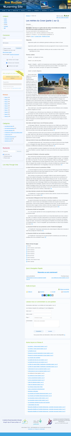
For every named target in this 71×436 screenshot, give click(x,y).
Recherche (45, 10)
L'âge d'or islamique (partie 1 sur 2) (36, 382)
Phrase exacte (6, 157)
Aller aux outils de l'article (62, 17)
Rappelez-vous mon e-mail (9, 50)
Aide (9, 10)
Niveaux (30, 10)
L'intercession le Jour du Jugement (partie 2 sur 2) (39, 371)
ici (64, 334)
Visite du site (15, 10)
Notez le (29, 291)
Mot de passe (5, 42)
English (5, 18)
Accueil (3, 10)
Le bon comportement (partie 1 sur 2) (36, 377)
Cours (32, 36)
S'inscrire (23, 10)
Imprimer (41, 291)
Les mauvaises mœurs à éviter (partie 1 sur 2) (38, 398)
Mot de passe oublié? (7, 52)
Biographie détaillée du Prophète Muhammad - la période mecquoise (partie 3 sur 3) (46, 411)
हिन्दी (4, 28)
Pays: (28, 317)
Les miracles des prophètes (34, 357)
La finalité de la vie (32, 350)
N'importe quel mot (7, 156)
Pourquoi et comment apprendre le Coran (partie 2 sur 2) (40, 355)
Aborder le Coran (46, 36)
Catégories (37, 10)
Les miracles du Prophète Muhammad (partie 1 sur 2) (40, 393)
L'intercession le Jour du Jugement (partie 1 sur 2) (39, 368)
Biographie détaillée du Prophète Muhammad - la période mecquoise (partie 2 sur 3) (46, 409)
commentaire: (29, 321)
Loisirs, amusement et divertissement (36, 389)
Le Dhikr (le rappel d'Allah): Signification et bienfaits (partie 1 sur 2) (43, 364)
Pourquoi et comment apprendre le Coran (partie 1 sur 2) (40, 353)
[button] (3, 97)
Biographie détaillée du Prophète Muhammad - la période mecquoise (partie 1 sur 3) (46, 407)
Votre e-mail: (29, 314)
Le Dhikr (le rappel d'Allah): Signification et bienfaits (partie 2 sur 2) (43, 366)
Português (6, 26)
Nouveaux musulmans (13, 5)
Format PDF (65, 291)
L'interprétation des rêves (33, 404)
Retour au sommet (63, 289)
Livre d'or (52, 10)
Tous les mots (6, 154)
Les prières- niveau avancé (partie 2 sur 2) (37, 348)
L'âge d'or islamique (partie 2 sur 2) (36, 384)
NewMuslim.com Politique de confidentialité (36, 429)
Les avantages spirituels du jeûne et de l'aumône (39, 402)
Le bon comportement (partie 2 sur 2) (36, 380)
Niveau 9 (28, 15)
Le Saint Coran (38, 36)
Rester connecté (7, 48)
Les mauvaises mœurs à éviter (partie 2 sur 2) (38, 400)
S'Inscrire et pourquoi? (14, 54)
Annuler (50, 331)
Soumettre (38, 331)
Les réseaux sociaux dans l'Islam (35, 386)
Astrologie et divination (33, 391)
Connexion (18, 48)
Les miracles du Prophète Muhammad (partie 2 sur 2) (40, 395)
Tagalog (5, 20)
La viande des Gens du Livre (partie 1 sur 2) (37, 359)
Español (5, 22)
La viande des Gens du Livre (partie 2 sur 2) (37, 362)
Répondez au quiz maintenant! (47, 272)
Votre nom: (29, 311)
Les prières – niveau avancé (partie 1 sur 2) (37, 346)
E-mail (4, 38)
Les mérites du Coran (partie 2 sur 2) (60, 277)
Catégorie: (28, 36)
